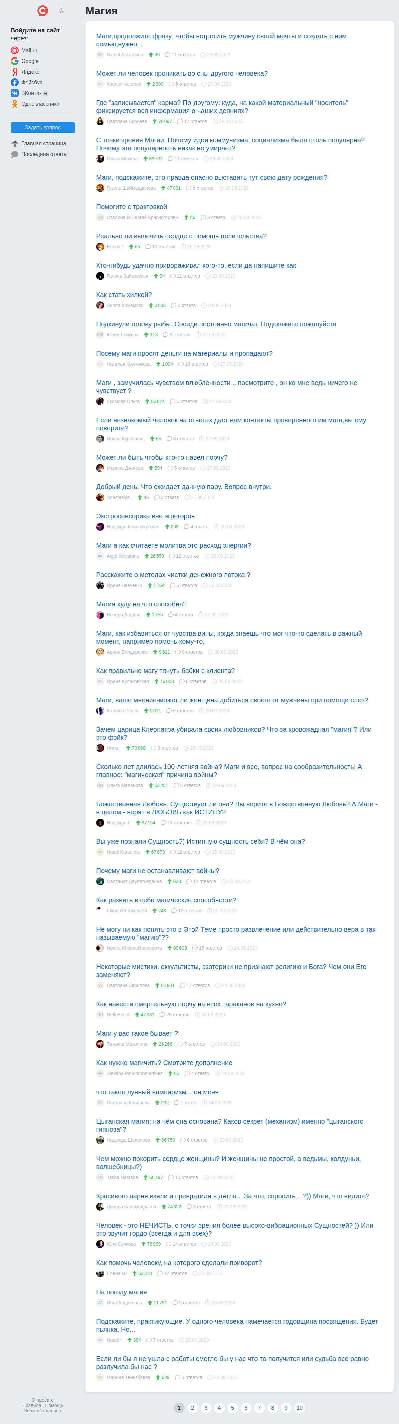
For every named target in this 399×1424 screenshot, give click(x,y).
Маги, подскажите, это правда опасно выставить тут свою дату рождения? (212, 177)
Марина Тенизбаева (123, 1377)
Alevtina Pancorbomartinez (129, 1073)
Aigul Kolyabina (117, 556)
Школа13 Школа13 (121, 911)
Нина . (108, 748)
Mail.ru (24, 50)
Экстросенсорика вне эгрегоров (145, 516)
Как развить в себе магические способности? (166, 900)
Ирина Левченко (119, 585)
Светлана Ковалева (123, 1103)
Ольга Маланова (119, 785)
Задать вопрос (43, 127)
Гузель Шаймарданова (126, 188)
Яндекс (25, 72)
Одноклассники (35, 104)
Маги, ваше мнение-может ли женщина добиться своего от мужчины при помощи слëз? (232, 700)
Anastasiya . (114, 497)
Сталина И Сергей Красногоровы (137, 217)
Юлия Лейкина (117, 335)
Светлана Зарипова (123, 985)
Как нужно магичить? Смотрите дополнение (164, 1062)
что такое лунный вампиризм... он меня (157, 1092)
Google (25, 61)
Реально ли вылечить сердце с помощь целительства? (181, 236)
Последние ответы (39, 154)
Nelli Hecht (113, 1015)
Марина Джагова (119, 468)
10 (300, 1408)
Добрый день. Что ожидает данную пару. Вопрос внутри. (184, 486)
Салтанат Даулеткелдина (129, 881)
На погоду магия (121, 1292)
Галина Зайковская (122, 276)
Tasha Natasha (117, 1177)
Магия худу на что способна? (141, 604)
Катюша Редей (117, 711)
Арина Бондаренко (122, 652)
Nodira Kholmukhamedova (129, 948)
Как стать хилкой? (124, 294)
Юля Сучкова (116, 1244)
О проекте (43, 1400)
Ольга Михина (117, 159)
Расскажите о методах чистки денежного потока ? (173, 574)
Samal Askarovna (119, 55)
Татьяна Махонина (121, 1044)
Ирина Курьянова (120, 439)
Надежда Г (113, 823)
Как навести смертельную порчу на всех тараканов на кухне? (191, 1004)
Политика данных (43, 1410)
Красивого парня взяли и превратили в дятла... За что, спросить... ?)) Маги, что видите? (233, 1196)
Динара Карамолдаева (126, 1207)
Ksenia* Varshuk (118, 84)
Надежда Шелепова (123, 1140)
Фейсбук (26, 82)
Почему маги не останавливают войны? (157, 870)
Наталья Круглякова (123, 364)
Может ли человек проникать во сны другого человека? (182, 73)
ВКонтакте (29, 93)
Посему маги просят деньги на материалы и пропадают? (184, 353)
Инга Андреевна (119, 1303)
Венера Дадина (118, 615)
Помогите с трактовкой (131, 206)
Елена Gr (111, 1273)
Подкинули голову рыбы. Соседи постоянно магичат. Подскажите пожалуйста (216, 324)
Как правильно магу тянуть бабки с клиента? (165, 670)
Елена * (110, 247)
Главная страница (38, 144)
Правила (31, 1405)
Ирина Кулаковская (122, 681)
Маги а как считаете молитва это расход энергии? (173, 545)
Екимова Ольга (118, 401)
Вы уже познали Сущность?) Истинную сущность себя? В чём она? (200, 841)
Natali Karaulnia (118, 852)
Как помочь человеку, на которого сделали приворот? (179, 1262)
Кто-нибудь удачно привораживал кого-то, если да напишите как (196, 265)
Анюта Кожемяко (119, 305)
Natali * (109, 1340)
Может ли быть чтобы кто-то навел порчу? (161, 457)
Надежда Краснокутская (128, 527)
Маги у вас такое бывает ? (137, 1033)
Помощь (54, 1405)
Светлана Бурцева (121, 121)
